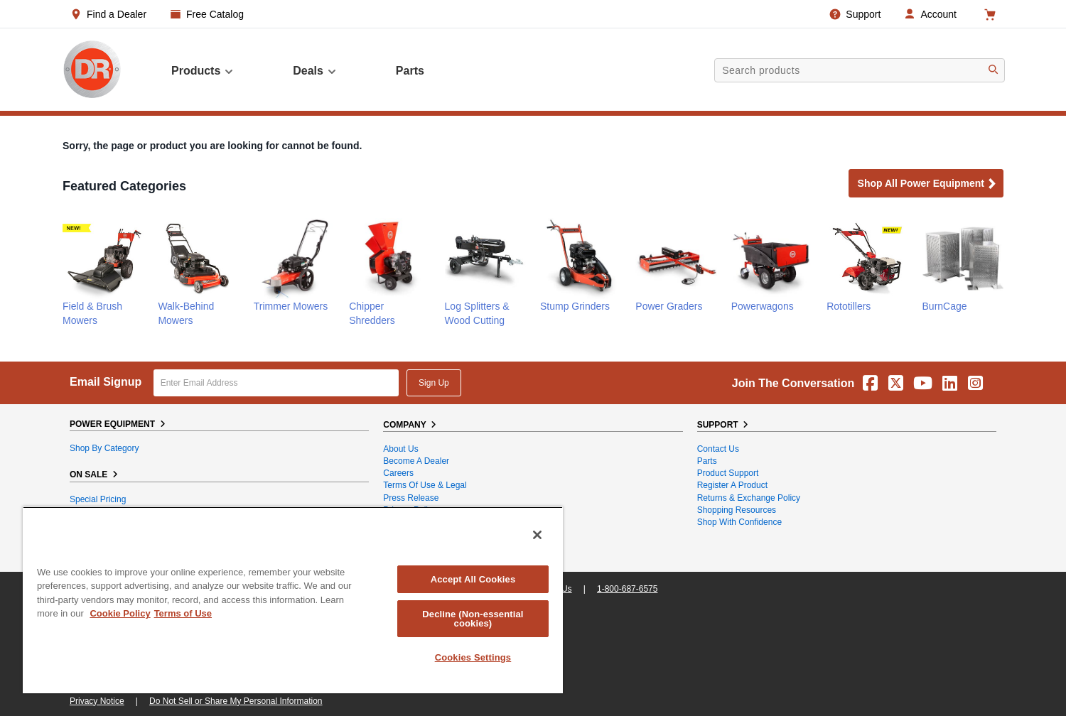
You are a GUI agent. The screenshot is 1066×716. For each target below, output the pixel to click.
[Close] (537, 534)
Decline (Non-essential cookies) (472, 619)
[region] (293, 599)
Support (863, 14)
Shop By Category (104, 448)
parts (410, 71)
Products (203, 71)
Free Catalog (215, 14)
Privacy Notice (97, 701)
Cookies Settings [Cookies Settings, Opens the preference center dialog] (473, 657)
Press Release (410, 498)
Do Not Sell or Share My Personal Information (235, 701)
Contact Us (718, 449)
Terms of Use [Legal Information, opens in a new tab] (183, 613)
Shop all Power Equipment (927, 184)
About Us (400, 449)
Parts (707, 461)
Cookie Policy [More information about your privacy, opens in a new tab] (120, 613)
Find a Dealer (116, 14)
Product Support (728, 473)
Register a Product (732, 485)
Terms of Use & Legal (424, 485)
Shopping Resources (736, 510)
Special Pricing (98, 499)
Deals (315, 71)
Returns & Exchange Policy (748, 498)
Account (938, 14)
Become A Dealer (416, 461)
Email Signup (105, 382)
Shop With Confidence (739, 522)
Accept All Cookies (473, 579)
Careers (398, 473)
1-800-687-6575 (627, 589)
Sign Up (434, 383)
